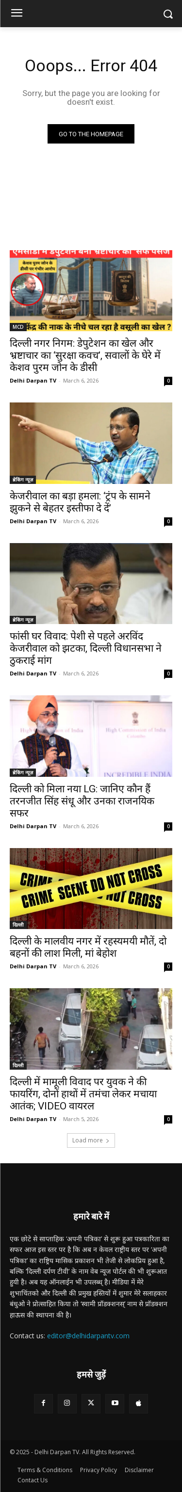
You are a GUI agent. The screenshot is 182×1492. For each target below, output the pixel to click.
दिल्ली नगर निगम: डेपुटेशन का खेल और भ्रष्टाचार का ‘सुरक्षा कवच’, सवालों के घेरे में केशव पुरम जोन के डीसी (85, 355)
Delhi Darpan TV (33, 380)
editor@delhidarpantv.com (88, 1335)
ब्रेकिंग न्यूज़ (23, 479)
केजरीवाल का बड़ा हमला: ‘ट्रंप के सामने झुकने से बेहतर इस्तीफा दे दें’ (80, 502)
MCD (18, 326)
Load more (91, 1140)
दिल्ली (18, 924)
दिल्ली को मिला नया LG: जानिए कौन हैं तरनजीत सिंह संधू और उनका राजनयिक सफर (82, 801)
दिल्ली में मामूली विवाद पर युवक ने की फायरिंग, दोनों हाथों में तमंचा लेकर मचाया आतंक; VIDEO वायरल (83, 1094)
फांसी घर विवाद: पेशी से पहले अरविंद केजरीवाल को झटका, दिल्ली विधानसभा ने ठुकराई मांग (86, 648)
